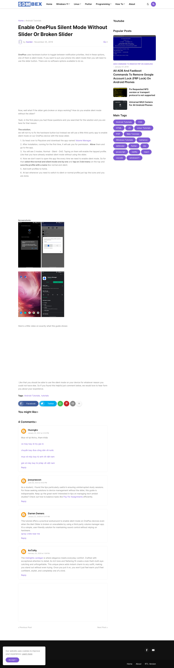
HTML (119, 128)
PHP (118, 134)
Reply (23, 467)
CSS (140, 122)
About (138, 664)
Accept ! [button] (12, 660)
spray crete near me (30, 533)
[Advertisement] (63, 86)
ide (144, 146)
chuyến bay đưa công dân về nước (37, 450)
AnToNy (32, 550)
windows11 (134, 158)
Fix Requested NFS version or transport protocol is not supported (142, 92)
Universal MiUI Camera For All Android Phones (141, 103)
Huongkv (33, 430)
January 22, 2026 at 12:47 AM (39, 517)
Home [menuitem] (49, 4)
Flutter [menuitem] (88, 4)
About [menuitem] (132, 4)
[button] (148, 4)
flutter (134, 146)
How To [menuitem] (119, 4)
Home (21, 21)
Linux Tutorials (143, 128)
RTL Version (150, 664)
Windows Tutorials (124, 140)
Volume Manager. (83, 140)
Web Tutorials (133, 134)
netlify (134, 152)
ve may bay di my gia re (32, 444)
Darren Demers (36, 513)
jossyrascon (34, 479)
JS (129, 128)
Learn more (27, 654)
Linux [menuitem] (76, 4)
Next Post (101, 627)
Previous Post (26, 627)
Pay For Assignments (73, 496)
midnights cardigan (34, 558)
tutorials (45, 396)
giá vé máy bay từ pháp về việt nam (38, 463)
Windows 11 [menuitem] (62, 4)
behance (143, 140)
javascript (120, 152)
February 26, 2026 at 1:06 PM (39, 553)
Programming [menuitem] (103, 4)
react (146, 152)
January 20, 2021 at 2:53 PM (38, 433)
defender (120, 146)
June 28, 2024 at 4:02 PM (37, 483)
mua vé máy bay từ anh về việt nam (37, 456)
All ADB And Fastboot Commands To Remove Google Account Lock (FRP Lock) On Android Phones (133, 76)
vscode (119, 158)
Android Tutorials (33, 21)
